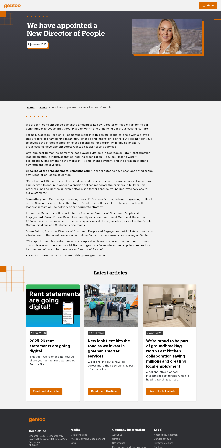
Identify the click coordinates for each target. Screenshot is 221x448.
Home (31, 107)
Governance (118, 443)
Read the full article (46, 391)
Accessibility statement (166, 435)
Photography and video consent (87, 439)
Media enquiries (78, 435)
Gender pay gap (162, 439)
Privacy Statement (163, 443)
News (43, 107)
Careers (116, 439)
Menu (208, 5)
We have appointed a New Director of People (81, 107)
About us (117, 435)
